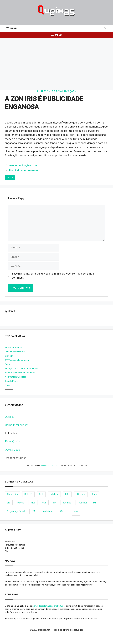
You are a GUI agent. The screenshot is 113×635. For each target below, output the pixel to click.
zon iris (9, 177)
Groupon (9, 356)
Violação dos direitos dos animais (21, 368)
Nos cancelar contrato (15, 377)
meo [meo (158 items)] (33, 502)
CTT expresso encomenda (17, 360)
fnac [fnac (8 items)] (94, 494)
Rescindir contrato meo (23, 170)
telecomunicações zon (23, 165)
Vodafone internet (13, 347)
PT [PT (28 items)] (94, 502)
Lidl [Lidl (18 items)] (8, 502)
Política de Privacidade (50, 465)
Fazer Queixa (12, 441)
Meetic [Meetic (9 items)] (20, 502)
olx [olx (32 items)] (54, 502)
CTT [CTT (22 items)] (41, 494)
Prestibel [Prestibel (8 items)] (82, 502)
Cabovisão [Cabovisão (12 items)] (12, 494)
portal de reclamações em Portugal (48, 606)
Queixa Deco (12, 449)
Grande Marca (11, 381)
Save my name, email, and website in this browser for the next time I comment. (53, 275)
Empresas (43, 91)
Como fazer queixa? (17, 425)
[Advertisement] (56, 62)
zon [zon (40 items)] (76, 511)
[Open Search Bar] (105, 28)
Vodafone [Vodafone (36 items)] (48, 511)
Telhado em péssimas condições (20, 372)
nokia (7, 385)
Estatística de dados (15, 351)
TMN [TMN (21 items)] (33, 511)
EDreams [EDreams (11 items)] (80, 494)
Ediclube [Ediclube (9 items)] (54, 494)
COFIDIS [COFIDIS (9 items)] (28, 494)
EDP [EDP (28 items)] (67, 494)
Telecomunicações (64, 91)
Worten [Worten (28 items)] (63, 511)
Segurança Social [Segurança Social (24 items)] (16, 511)
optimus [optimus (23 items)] (67, 502)
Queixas (9, 416)
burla (7, 364)
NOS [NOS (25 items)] (44, 502)
